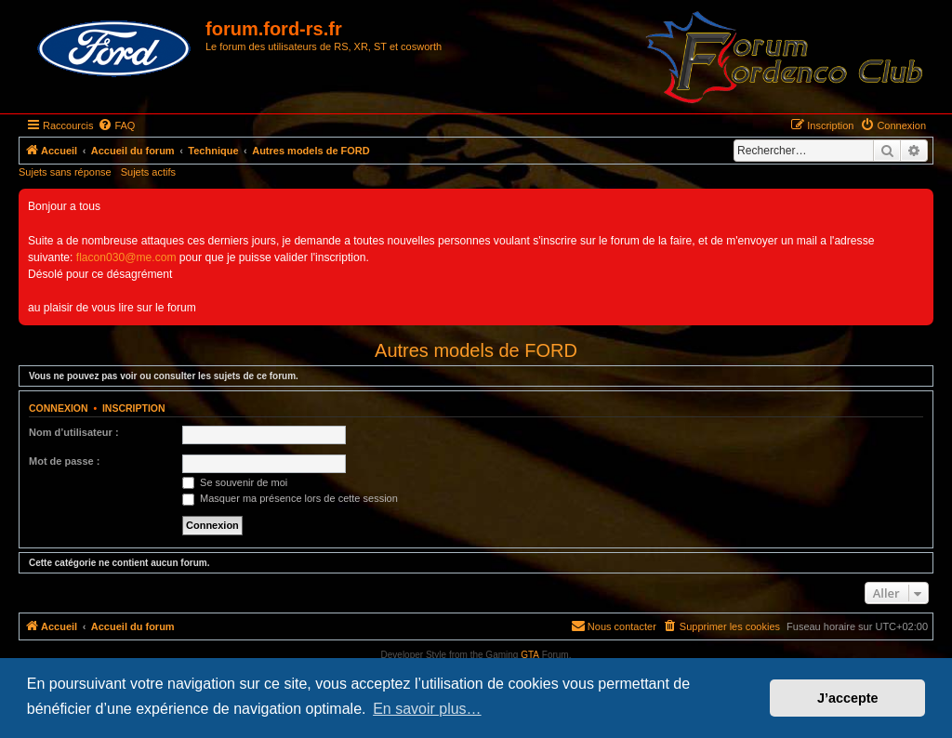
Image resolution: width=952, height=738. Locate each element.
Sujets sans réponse (65, 172)
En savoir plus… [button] (427, 709)
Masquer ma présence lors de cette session (290, 498)
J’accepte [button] (848, 698)
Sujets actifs (148, 172)
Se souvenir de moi (234, 482)
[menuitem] (116, 125)
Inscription (133, 408)
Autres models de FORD (476, 350)
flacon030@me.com (126, 257)
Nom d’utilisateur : (74, 432)
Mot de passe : (64, 461)
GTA (530, 655)
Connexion (58, 408)
